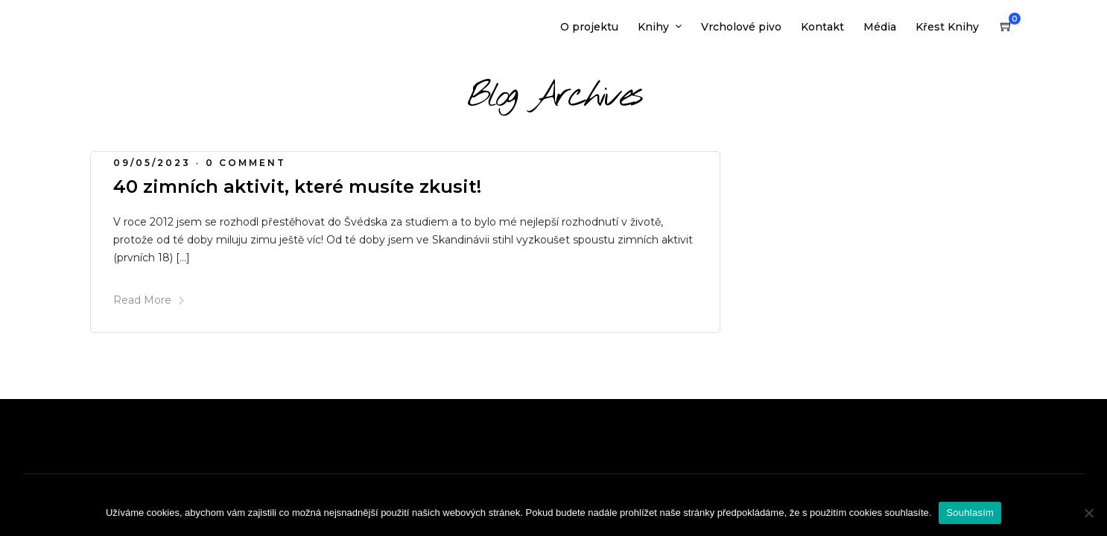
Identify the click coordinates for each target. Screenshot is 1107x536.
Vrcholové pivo (741, 27)
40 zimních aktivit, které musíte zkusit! (297, 186)
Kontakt (822, 27)
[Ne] (1088, 512)
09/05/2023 (152, 162)
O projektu (589, 27)
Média (879, 27)
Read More (149, 300)
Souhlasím (970, 512)
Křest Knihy (947, 27)
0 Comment (246, 162)
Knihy (653, 27)
